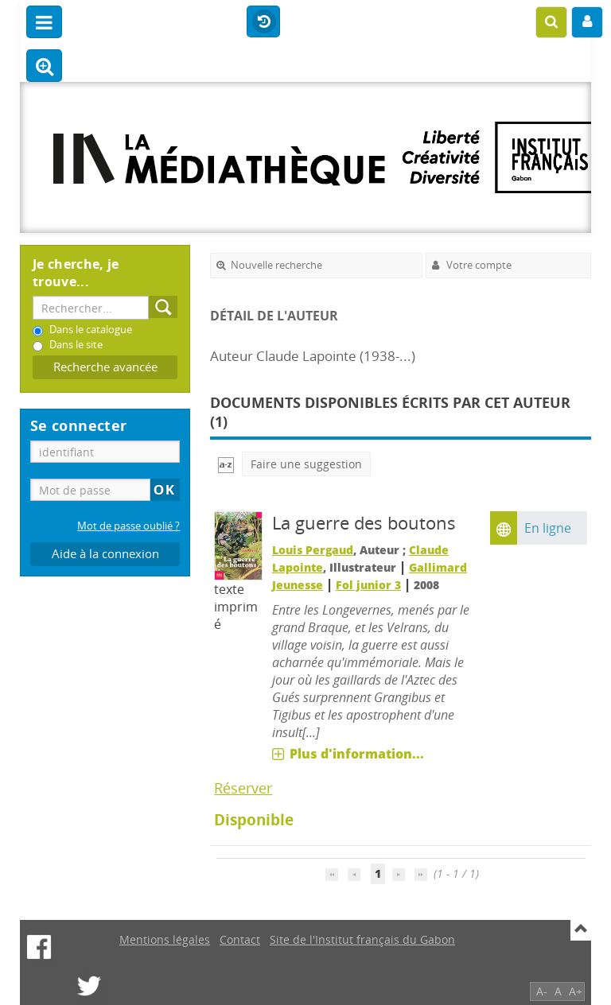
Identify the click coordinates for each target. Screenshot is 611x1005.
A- (541, 991)
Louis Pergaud (312, 549)
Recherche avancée (105, 367)
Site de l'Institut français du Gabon (362, 939)
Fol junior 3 (368, 584)
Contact (240, 939)
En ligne (547, 528)
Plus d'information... (357, 753)
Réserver (243, 787)
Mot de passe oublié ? (128, 526)
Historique (263, 22)
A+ (575, 991)
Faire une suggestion (306, 463)
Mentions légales (164, 939)
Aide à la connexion (105, 553)
